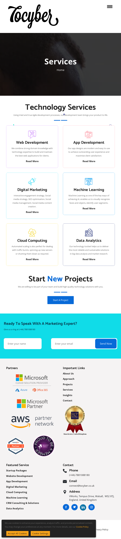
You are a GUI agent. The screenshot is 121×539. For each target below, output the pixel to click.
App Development (17, 481)
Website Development (19, 475)
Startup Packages (16, 470)
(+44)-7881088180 (79, 475)
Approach (68, 378)
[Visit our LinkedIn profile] (83, 507)
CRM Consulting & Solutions (22, 502)
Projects (67, 384)
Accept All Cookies (17, 533)
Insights (67, 395)
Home (60, 70)
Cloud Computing (16, 492)
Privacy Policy (101, 529)
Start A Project (60, 300)
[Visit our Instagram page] (91, 507)
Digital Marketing (16, 486)
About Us (68, 373)
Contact (67, 400)
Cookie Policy (82, 526)
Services (68, 389)
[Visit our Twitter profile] (74, 507)
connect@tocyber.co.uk (81, 485)
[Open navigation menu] (111, 5)
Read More (32, 161)
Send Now (106, 343)
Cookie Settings (40, 533)
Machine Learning (16, 497)
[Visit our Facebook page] (66, 507)
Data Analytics (14, 508)
